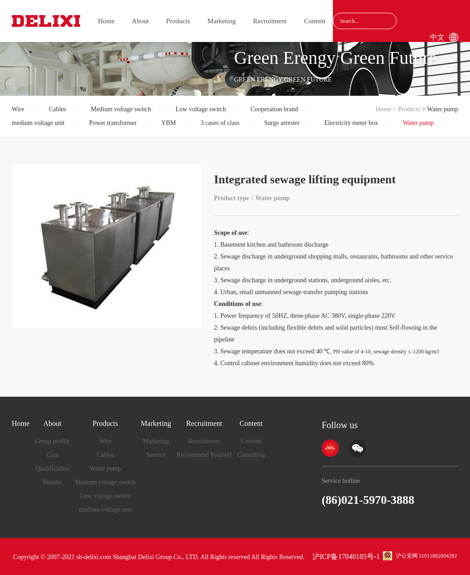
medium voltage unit (38, 122)
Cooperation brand (274, 109)
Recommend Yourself (204, 454)
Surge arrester (282, 122)
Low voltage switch (201, 109)
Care (52, 454)
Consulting (251, 454)
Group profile (52, 441)
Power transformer (113, 122)
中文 (437, 37)
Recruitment (269, 21)
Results (52, 482)
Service (155, 454)
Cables (57, 109)
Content (315, 21)
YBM (168, 122)
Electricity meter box (351, 122)
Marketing (221, 21)
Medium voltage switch (121, 109)
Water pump (418, 122)
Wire (18, 109)
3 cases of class (220, 122)
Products (178, 21)
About (140, 21)
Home (106, 21)
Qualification (52, 468)
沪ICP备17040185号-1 (346, 556)
